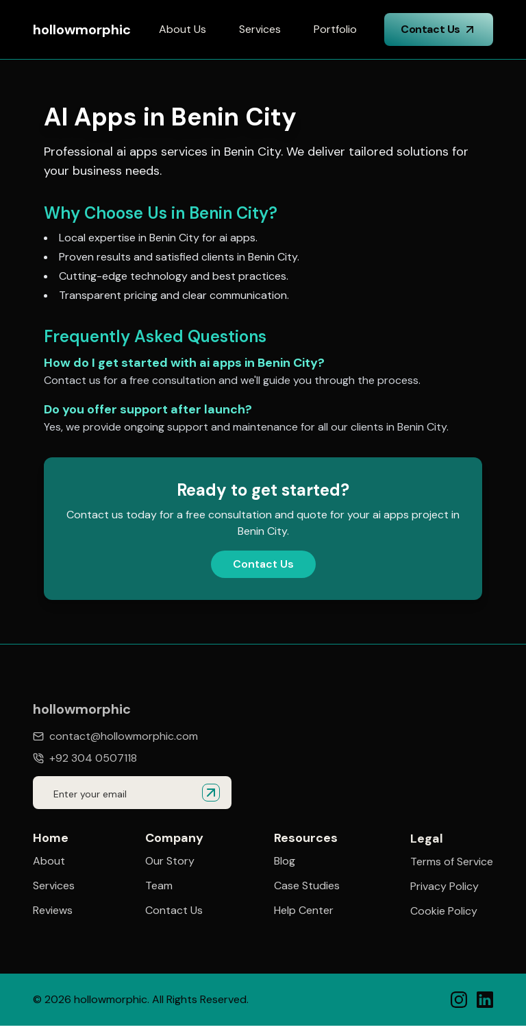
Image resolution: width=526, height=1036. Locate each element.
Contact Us (439, 29)
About (49, 861)
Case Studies (307, 886)
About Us (182, 29)
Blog (284, 861)
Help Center (304, 910)
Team (159, 886)
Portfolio (335, 29)
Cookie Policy (443, 912)
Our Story (170, 861)
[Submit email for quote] (211, 793)
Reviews (53, 910)
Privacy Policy (444, 888)
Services (260, 29)
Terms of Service (451, 863)
